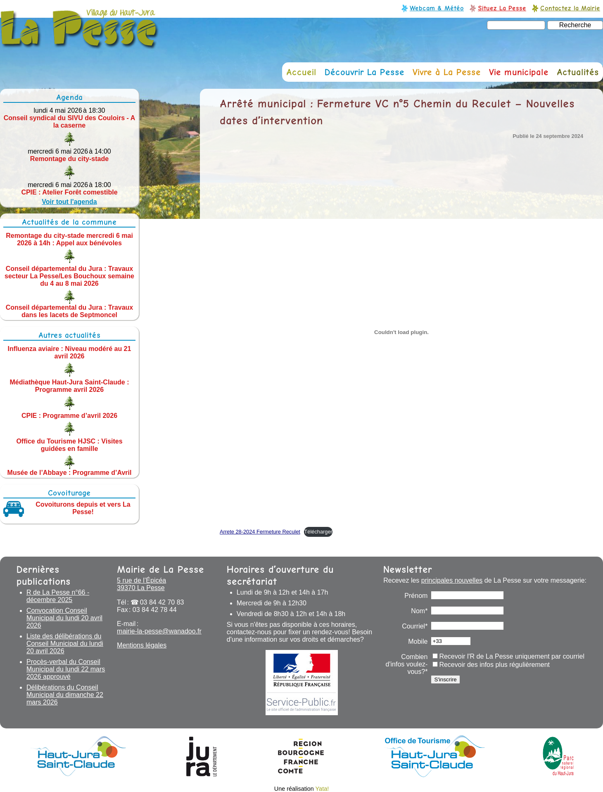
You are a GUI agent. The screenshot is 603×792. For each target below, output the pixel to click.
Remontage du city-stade (69, 158)
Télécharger (318, 532)
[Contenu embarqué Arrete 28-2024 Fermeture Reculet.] (401, 332)
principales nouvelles (452, 580)
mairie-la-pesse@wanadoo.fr (159, 631)
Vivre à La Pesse (447, 72)
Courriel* (414, 626)
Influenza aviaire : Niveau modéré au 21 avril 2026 (69, 352)
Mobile (417, 641)
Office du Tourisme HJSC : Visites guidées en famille (69, 445)
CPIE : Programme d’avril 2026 (69, 415)
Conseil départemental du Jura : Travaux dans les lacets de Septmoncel (69, 311)
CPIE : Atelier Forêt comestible (69, 192)
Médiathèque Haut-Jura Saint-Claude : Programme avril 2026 (69, 386)
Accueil (301, 72)
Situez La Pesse (502, 8)
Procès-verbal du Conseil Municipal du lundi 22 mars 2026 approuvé (65, 669)
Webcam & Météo (437, 8)
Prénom (415, 595)
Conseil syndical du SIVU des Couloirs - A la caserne (69, 121)
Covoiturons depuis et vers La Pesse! (83, 508)
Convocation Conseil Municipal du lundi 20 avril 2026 (64, 618)
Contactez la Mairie (570, 8)
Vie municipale (518, 72)
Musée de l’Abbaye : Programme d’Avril (69, 472)
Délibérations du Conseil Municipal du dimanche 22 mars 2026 (64, 695)
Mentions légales (141, 645)
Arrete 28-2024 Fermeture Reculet (260, 532)
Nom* (419, 610)
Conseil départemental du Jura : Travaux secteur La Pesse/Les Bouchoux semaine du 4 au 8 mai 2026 (69, 276)
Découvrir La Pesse (364, 72)
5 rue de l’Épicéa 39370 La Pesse (141, 584)
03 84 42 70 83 (162, 602)
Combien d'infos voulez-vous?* (407, 664)
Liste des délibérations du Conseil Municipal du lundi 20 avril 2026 (64, 643)
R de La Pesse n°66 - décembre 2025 (57, 596)
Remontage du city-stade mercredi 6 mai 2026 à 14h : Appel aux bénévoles (69, 239)
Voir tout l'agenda (69, 201)
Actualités (578, 72)
